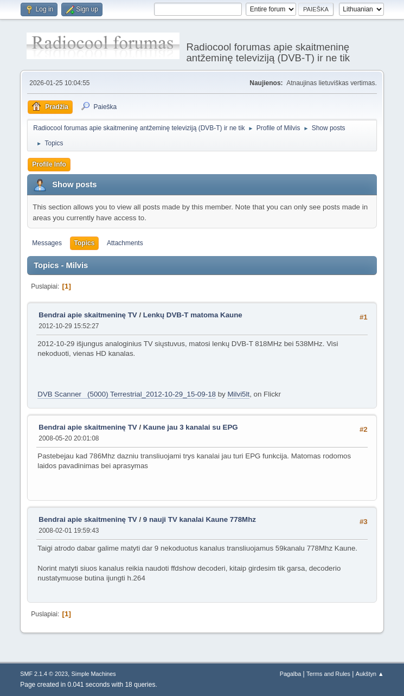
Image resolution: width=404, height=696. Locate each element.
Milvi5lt (238, 394)
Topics (84, 243)
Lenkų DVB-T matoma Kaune (192, 315)
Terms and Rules (328, 674)
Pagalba (291, 674)
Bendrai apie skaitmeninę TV (88, 315)
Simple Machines (94, 674)
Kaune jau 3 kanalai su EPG (190, 427)
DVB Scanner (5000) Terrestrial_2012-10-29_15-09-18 (126, 394)
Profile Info (49, 164)
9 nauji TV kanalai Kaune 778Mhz (199, 519)
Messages (47, 243)
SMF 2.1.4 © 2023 (44, 674)
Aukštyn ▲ (370, 674)
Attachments (125, 243)
